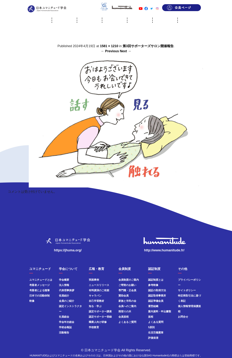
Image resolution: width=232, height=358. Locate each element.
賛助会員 (123, 295)
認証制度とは (155, 279)
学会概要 (64, 279)
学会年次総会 (66, 322)
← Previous (110, 51)
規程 (150, 316)
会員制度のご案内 (128, 279)
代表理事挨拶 (66, 290)
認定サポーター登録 (100, 316)
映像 (31, 300)
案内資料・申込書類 (159, 311)
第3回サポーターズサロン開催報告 (148, 46)
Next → (125, 51)
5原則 (151, 327)
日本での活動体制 (39, 295)
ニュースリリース (99, 285)
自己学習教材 (96, 300)
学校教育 (94, 327)
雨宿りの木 (124, 311)
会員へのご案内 (127, 306)
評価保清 (153, 337)
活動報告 (64, 332)
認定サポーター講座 (100, 311)
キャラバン (95, 295)
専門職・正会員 (127, 290)
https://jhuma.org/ (68, 250)
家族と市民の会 (127, 300)
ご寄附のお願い (127, 285)
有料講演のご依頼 (99, 290)
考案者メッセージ (39, 285)
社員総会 (64, 316)
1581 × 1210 (109, 46)
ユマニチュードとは (40, 279)
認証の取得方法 (157, 290)
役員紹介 (64, 295)
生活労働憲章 (155, 332)
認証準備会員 (155, 300)
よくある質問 (155, 322)
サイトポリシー (187, 290)
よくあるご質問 (127, 322)
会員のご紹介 (66, 300)
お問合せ (183, 316)
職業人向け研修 (98, 322)
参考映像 (153, 285)
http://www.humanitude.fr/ (164, 250)
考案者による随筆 (39, 290)
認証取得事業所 (157, 295)
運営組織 (153, 306)
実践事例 (94, 279)
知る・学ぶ (95, 306)
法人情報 (64, 285)
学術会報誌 (65, 327)
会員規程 (123, 316)
